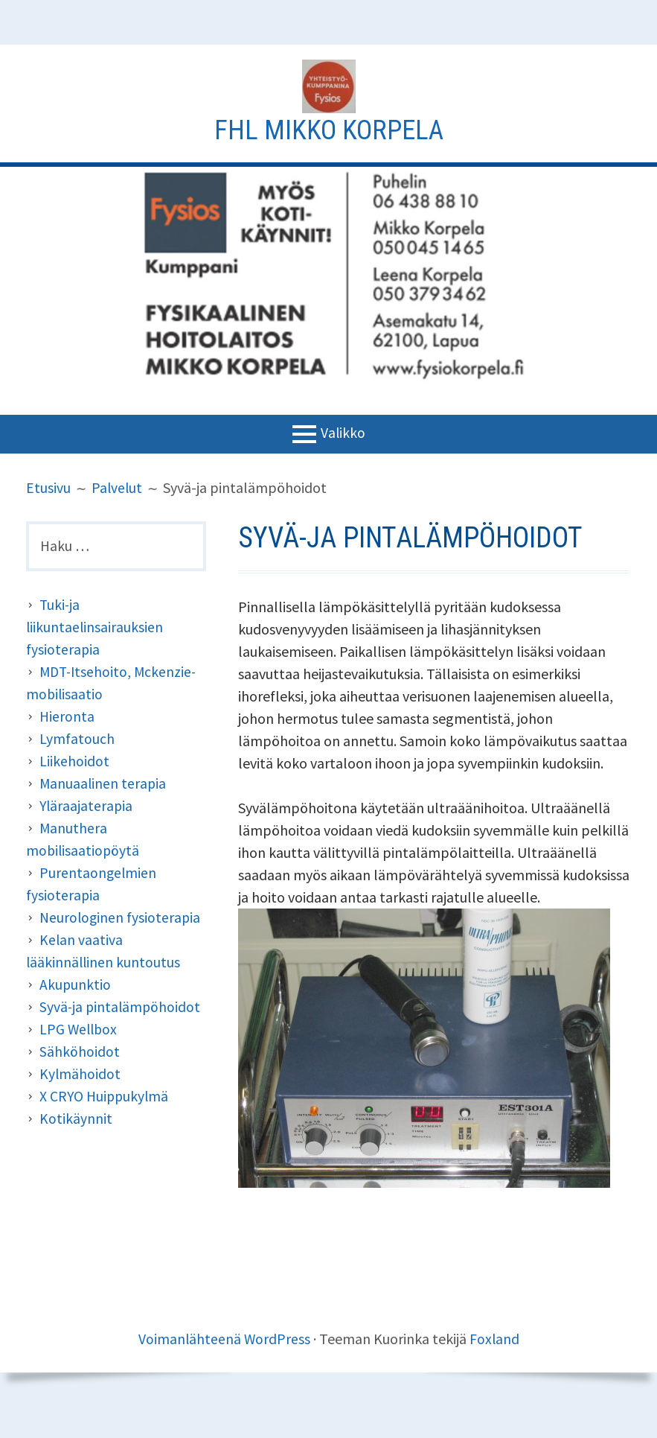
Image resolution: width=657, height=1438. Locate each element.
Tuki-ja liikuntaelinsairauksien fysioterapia (95, 627)
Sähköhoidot (79, 1052)
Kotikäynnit (75, 1119)
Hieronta (67, 716)
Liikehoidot (74, 761)
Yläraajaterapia (87, 806)
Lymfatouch (77, 739)
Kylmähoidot (80, 1074)
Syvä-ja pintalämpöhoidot (121, 1007)
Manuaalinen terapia (103, 783)
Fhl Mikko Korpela (329, 129)
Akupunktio (75, 985)
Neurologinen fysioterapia (121, 918)
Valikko (342, 432)
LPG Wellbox (79, 1029)
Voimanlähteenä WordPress (223, 1338)
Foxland (494, 1338)
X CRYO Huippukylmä (105, 1096)
